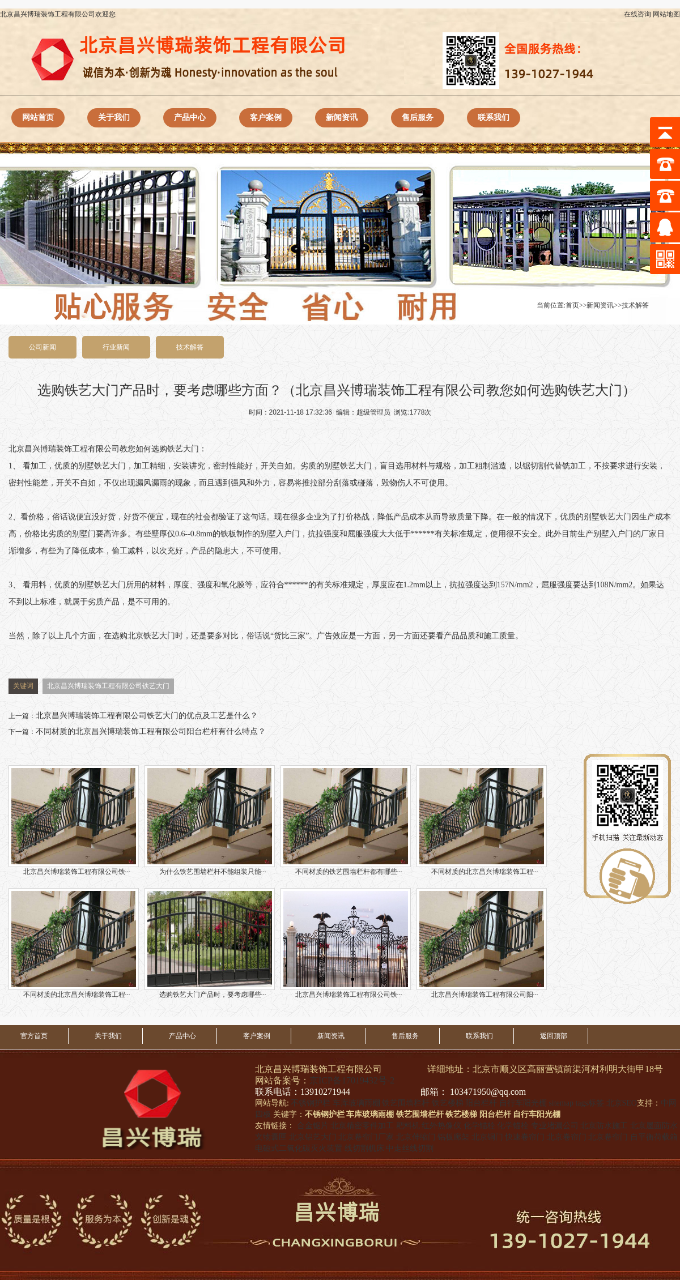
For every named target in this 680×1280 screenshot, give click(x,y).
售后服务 (418, 117)
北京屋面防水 (654, 1125)
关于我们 (114, 117)
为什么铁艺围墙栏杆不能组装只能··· (209, 820)
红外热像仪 (441, 1125)
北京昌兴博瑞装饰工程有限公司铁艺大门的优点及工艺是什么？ (147, 715)
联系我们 (493, 117)
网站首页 (38, 117)
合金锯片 (313, 1125)
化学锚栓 (479, 1125)
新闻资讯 (342, 117)
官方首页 (34, 1036)
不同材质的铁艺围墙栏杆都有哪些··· (345, 820)
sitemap (561, 1103)
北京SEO (621, 1103)
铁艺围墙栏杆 (406, 1103)
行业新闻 (116, 347)
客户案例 (266, 117)
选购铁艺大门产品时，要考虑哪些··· (209, 943)
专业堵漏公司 (555, 1125)
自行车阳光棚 (523, 1103)
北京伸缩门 (416, 1137)
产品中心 (190, 117)
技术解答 (635, 305)
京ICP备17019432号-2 (351, 1080)
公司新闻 (42, 347)
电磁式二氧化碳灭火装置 (298, 1148)
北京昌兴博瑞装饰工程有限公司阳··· (481, 943)
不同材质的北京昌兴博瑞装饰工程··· (481, 820)
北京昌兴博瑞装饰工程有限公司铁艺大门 (108, 686)
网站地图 (666, 14)
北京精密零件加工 (362, 1125)
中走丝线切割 (410, 1148)
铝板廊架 (453, 1137)
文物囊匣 (271, 1137)
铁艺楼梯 (448, 1103)
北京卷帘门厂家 (366, 1137)
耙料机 (408, 1125)
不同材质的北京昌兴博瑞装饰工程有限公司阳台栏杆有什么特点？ (151, 731)
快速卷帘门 (525, 1137)
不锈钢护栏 (310, 1103)
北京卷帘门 (566, 1137)
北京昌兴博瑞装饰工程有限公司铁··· (73, 820)
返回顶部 (553, 1036)
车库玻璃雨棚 (356, 1103)
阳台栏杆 (481, 1103)
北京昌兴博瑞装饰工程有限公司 (64, 449)
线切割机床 (364, 1148)
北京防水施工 (604, 1125)
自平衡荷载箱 (654, 1137)
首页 (572, 305)
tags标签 (589, 1103)
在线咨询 (637, 14)
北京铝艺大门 (313, 1137)
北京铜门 (487, 1137)
